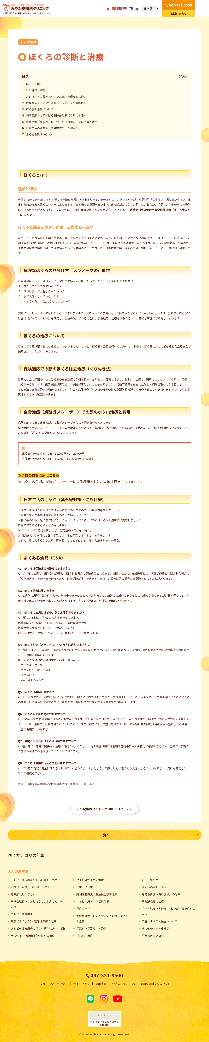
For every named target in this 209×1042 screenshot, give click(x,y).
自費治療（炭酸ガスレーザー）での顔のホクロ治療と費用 (61, 122)
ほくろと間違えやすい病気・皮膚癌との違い (59, 96)
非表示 (183, 76)
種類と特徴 (38, 90)
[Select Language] (150, 8)
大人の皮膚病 (28, 42)
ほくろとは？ (34, 84)
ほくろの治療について (39, 109)
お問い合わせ (178, 13)
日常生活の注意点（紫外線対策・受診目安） (53, 128)
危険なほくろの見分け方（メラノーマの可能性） (56, 103)
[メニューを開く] (202, 8)
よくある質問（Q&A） (39, 134)
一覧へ (104, 834)
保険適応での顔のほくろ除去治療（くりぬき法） (56, 115)
